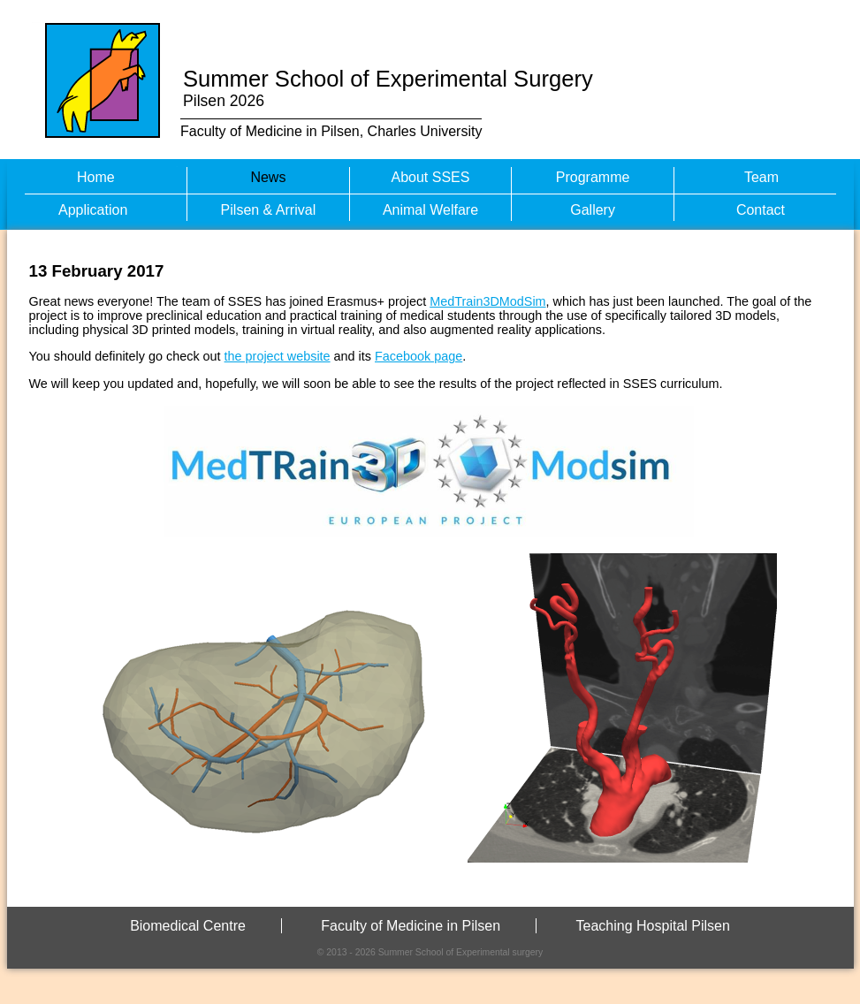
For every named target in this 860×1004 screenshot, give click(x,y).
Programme (593, 177)
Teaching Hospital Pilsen (653, 925)
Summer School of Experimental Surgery (388, 78)
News (267, 177)
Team (761, 177)
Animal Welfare (430, 209)
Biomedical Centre (188, 925)
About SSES (431, 177)
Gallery (592, 209)
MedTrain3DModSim (487, 301)
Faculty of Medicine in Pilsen (410, 925)
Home (96, 177)
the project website (278, 356)
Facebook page (418, 356)
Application (92, 209)
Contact (760, 209)
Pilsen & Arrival (268, 209)
